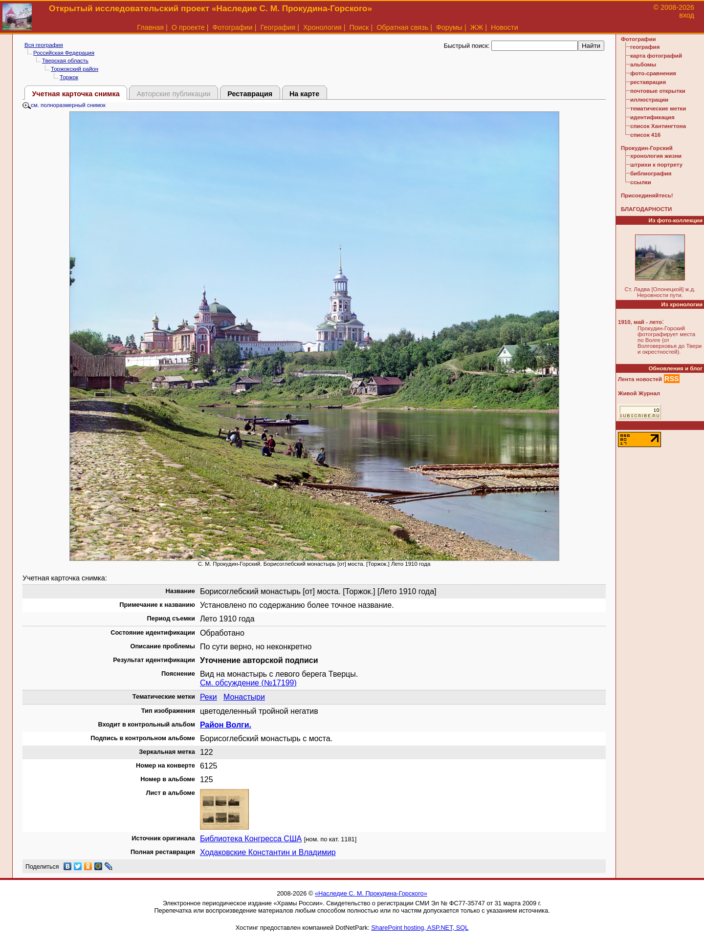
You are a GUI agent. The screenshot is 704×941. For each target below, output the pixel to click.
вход (686, 15)
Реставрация (249, 94)
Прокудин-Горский (647, 148)
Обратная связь (402, 27)
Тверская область (65, 61)
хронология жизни (656, 156)
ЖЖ (477, 27)
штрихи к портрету (656, 165)
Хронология (322, 27)
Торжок (69, 77)
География (277, 27)
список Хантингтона (658, 126)
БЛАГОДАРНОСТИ (646, 209)
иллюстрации (649, 100)
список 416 (645, 135)
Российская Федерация (63, 53)
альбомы (643, 64)
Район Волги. (225, 725)
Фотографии (232, 27)
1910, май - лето (640, 322)
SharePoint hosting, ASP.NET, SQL (419, 927)
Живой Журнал (639, 393)
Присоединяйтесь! (647, 195)
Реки (208, 697)
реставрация (648, 82)
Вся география (43, 45)
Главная (150, 27)
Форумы (449, 27)
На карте (304, 94)
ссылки (640, 182)
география (645, 47)
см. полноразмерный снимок (64, 105)
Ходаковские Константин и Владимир (268, 852)
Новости (504, 27)
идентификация (652, 117)
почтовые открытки (657, 91)
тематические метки (658, 108)
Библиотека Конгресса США (251, 838)
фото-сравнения (653, 73)
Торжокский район (74, 69)
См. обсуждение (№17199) (248, 683)
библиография (651, 173)
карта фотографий (656, 56)
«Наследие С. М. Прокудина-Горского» (371, 893)
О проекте (188, 27)
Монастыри (244, 697)
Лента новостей (640, 379)
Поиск (359, 27)
